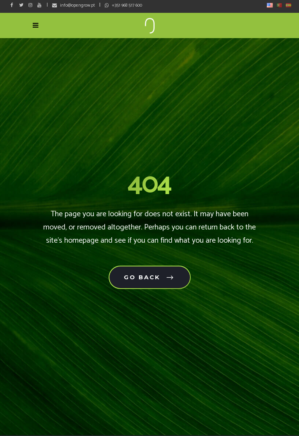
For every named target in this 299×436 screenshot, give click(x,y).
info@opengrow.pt (77, 5)
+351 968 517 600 (127, 5)
